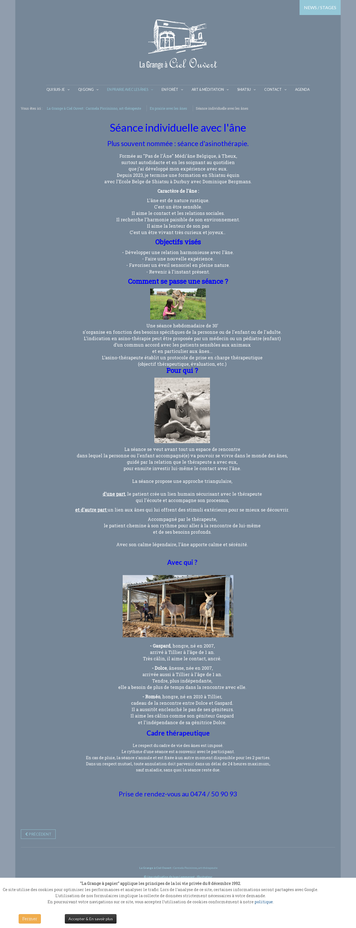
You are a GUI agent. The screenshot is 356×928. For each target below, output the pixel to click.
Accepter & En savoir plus (90, 918)
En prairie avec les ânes (130, 89)
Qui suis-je (60, 89)
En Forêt (172, 89)
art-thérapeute (207, 867)
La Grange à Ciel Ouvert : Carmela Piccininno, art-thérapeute (94, 108)
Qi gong (90, 89)
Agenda (298, 89)
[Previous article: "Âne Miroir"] (38, 833)
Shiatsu (242, 89)
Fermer (29, 918)
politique (263, 901)
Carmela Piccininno (185, 867)
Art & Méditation (207, 89)
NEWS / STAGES (320, 7)
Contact (270, 89)
